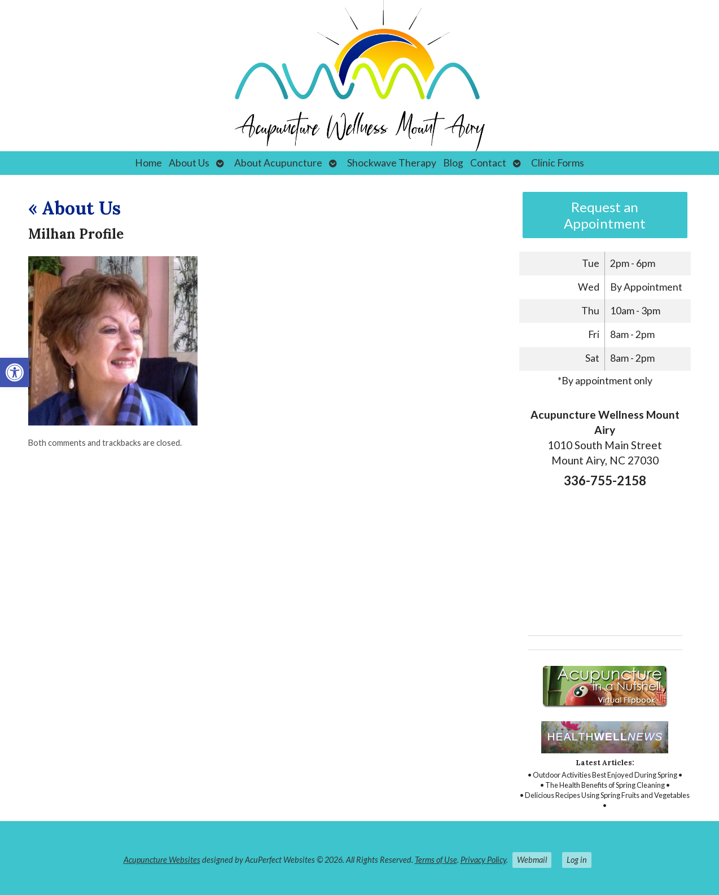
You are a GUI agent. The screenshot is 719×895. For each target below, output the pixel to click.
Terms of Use (436, 860)
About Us (189, 163)
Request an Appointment (605, 215)
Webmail (532, 860)
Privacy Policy (483, 860)
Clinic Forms (557, 163)
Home (148, 163)
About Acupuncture (278, 163)
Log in (577, 860)
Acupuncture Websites (162, 860)
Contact (488, 163)
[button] (14, 372)
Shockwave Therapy (391, 163)
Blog (453, 163)
